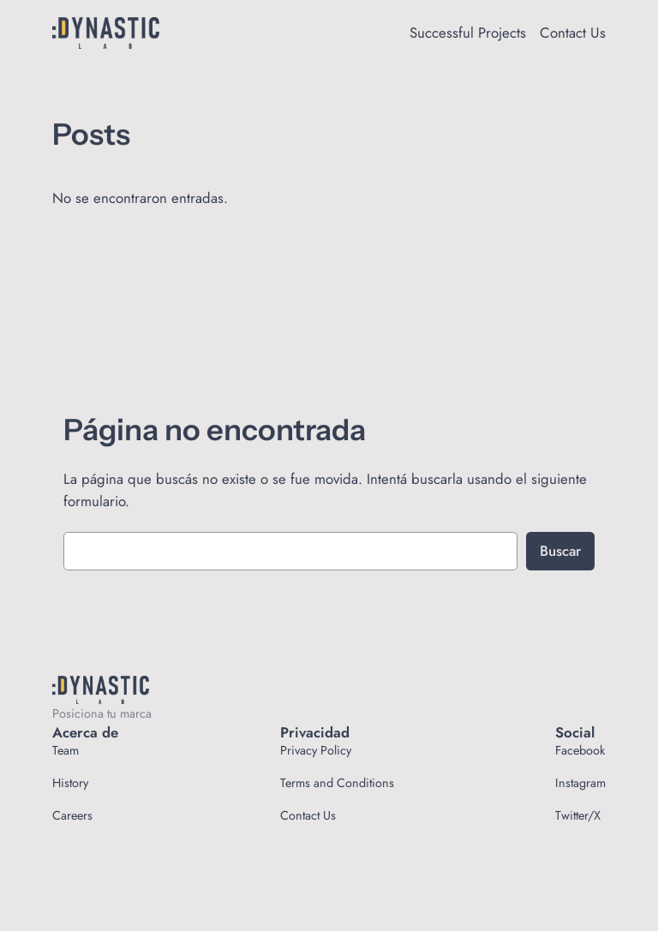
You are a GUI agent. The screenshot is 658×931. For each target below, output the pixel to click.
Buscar (560, 550)
